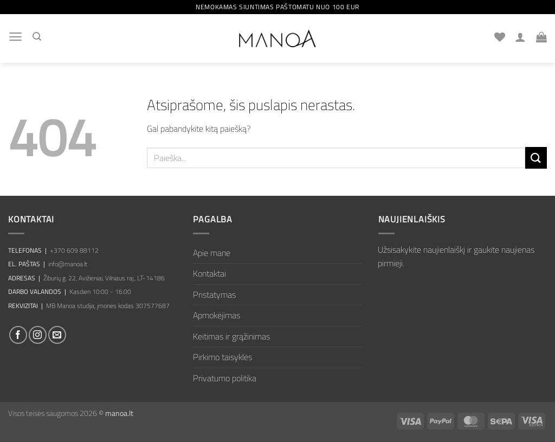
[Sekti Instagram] (38, 335)
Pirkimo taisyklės (222, 356)
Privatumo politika (224, 378)
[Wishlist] (499, 37)
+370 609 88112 (74, 250)
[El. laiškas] (57, 335)
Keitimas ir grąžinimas (231, 336)
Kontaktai (209, 273)
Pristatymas (214, 294)
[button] (15, 36)
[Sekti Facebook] (18, 335)
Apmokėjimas (216, 315)
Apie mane (211, 252)
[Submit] (536, 157)
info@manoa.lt (67, 264)
